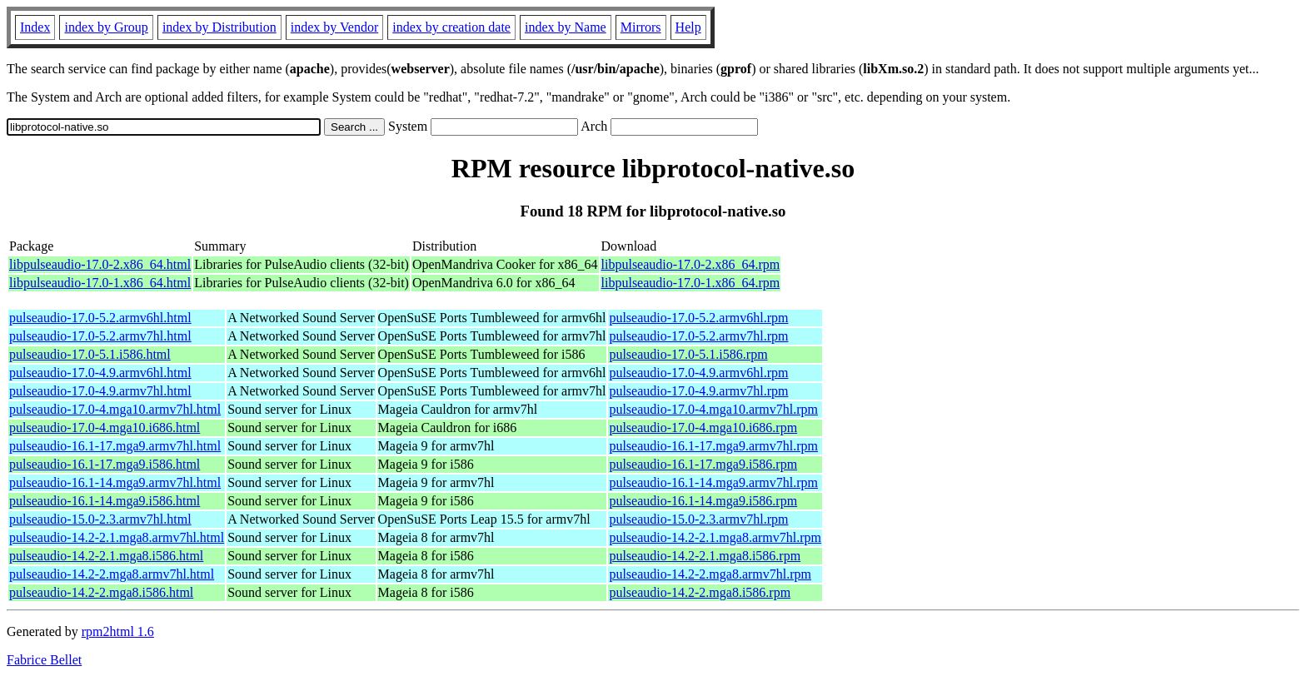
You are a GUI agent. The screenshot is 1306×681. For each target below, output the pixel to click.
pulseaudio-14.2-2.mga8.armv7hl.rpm (710, 574)
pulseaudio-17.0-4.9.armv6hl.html (100, 372)
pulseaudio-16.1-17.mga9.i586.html (104, 464)
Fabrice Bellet (44, 660)
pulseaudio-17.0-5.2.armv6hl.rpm (698, 318)
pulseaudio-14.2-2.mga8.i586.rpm (699, 592)
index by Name (565, 27)
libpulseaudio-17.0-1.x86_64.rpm (690, 283)
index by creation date (451, 27)
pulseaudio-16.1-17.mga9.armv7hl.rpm (713, 446)
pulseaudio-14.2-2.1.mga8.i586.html (106, 556)
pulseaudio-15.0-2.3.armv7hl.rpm (698, 519)
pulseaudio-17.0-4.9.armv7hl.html (100, 391)
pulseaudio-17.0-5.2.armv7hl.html (100, 336)
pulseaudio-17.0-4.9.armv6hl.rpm (698, 372)
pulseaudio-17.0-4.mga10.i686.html (104, 427)
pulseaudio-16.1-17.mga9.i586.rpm (703, 464)
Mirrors (641, 27)
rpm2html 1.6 (118, 631)
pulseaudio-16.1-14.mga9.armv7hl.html (115, 482)
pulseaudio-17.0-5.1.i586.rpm (688, 354)
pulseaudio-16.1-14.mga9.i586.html (104, 501)
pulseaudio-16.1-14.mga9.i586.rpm (703, 501)
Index (35, 27)
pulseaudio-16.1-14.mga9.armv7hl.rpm (713, 482)
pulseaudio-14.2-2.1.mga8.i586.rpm (704, 556)
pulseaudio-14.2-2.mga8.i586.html (101, 592)
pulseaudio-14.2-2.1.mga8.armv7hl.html (116, 537)
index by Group (105, 27)
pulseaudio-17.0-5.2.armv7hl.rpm (698, 336)
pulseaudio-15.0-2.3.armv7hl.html (100, 519)
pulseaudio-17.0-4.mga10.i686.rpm (703, 427)
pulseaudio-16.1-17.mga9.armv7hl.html (115, 446)
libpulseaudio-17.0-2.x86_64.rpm (690, 264)
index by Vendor (334, 27)
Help (688, 27)
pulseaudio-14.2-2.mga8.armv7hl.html (111, 574)
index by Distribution (219, 27)
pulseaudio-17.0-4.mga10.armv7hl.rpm (713, 409)
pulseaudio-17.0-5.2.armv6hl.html (100, 318)
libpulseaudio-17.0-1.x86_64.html (100, 283)
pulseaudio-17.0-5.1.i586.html (90, 354)
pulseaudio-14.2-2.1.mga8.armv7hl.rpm (715, 537)
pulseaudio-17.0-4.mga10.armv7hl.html (115, 409)
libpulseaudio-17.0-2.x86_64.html (100, 264)
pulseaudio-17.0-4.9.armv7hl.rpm (698, 391)
